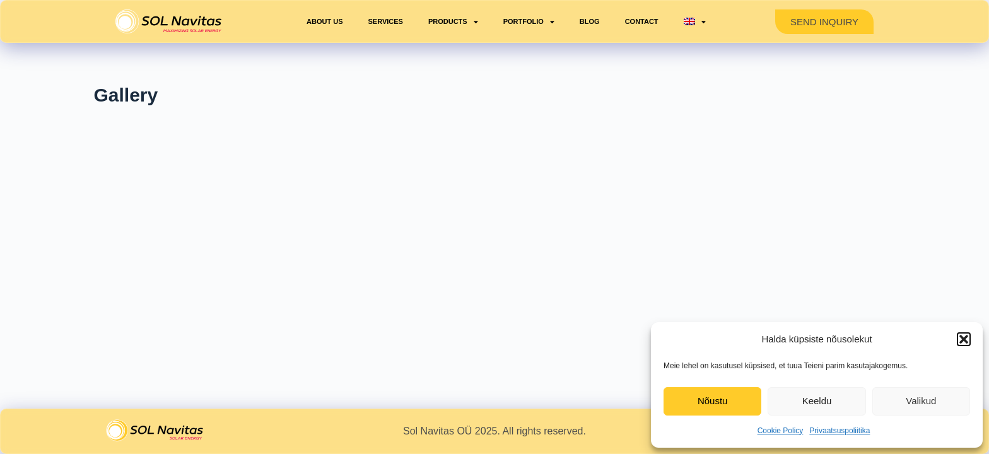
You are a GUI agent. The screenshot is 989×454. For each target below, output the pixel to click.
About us (324, 21)
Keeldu (817, 400)
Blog (590, 21)
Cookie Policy (781, 430)
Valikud (921, 400)
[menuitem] (694, 21)
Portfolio (528, 22)
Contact (641, 21)
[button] (963, 339)
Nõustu (713, 400)
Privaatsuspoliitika (839, 430)
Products (453, 22)
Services (385, 21)
